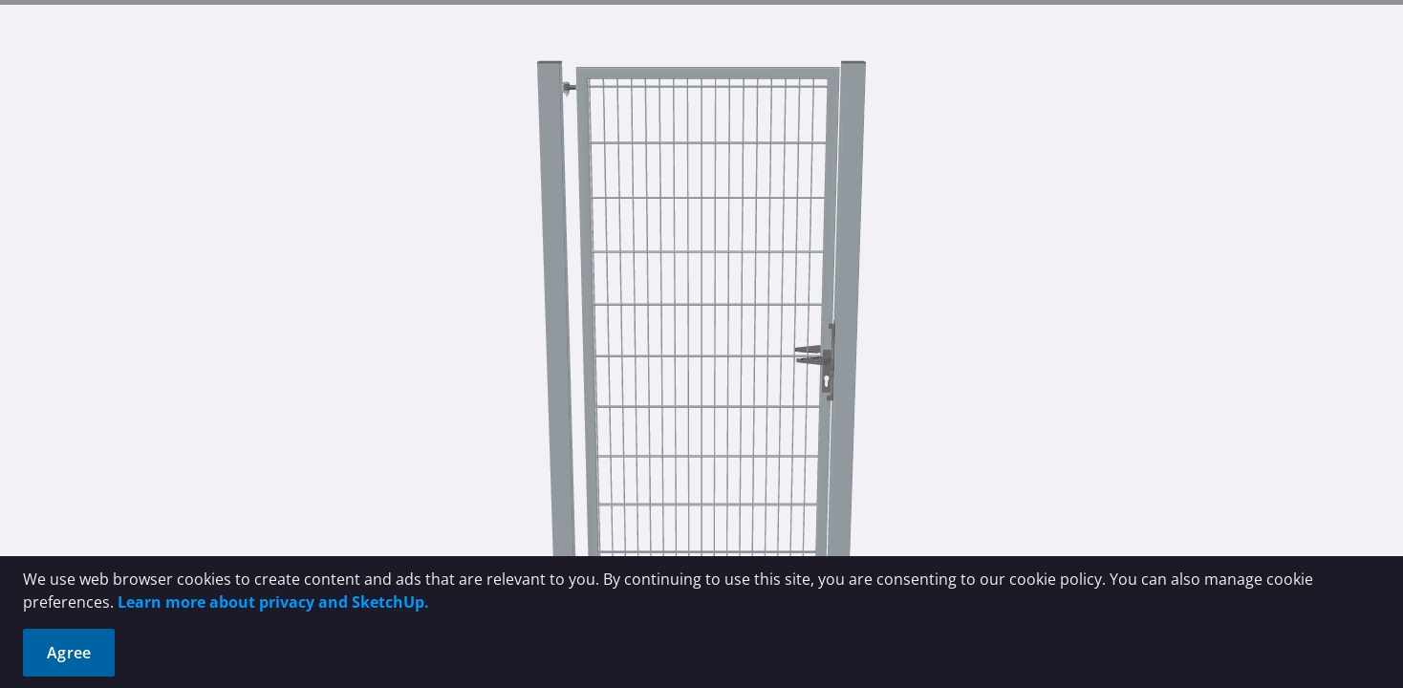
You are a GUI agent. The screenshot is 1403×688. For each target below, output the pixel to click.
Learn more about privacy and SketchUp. (273, 602)
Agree (69, 652)
